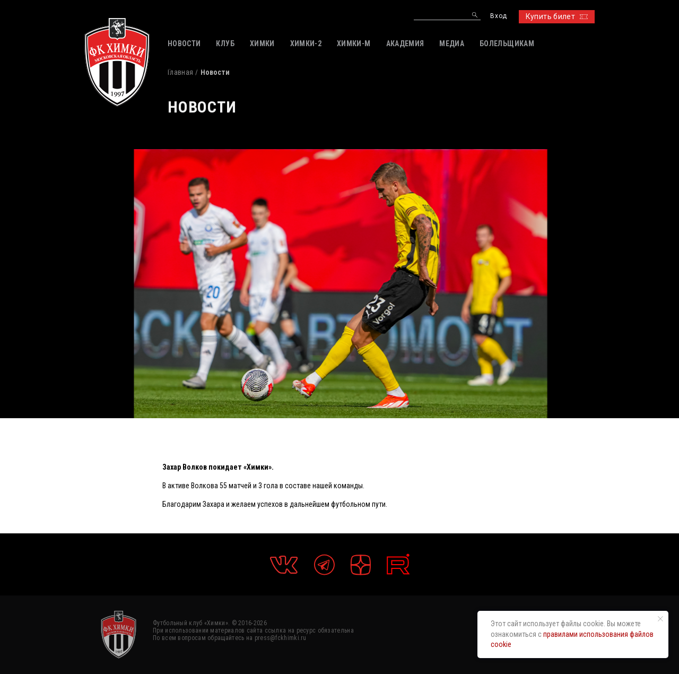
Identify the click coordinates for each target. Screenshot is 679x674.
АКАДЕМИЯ (405, 43)
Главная (180, 72)
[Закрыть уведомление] (660, 618)
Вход (498, 16)
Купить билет (557, 16)
